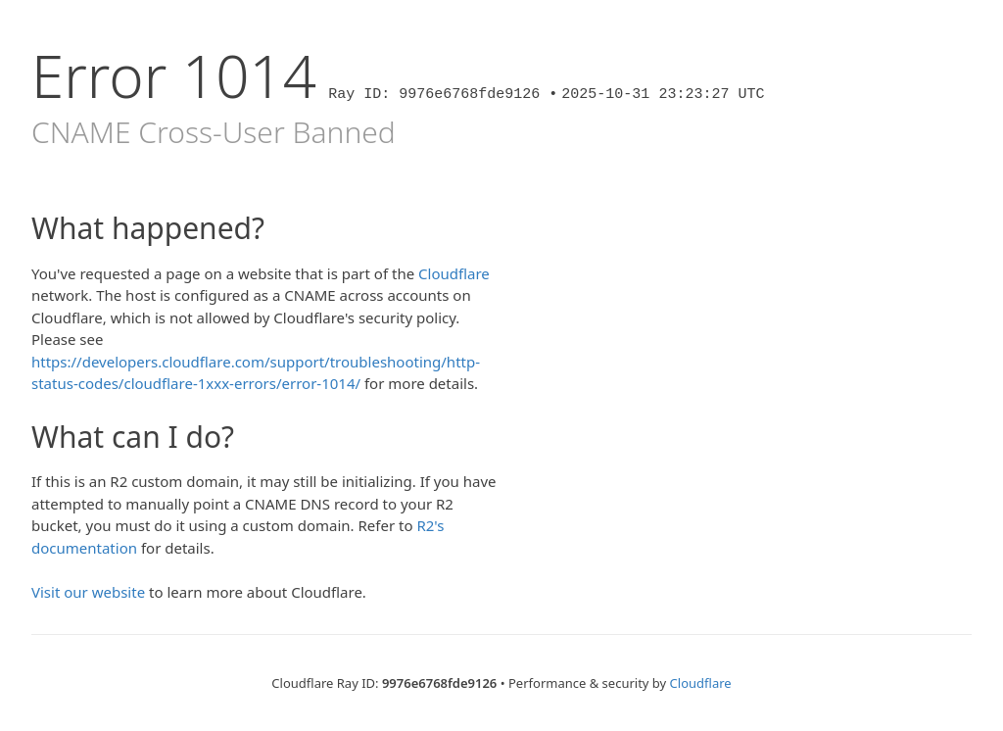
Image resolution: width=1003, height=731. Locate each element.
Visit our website (88, 592)
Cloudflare (454, 273)
